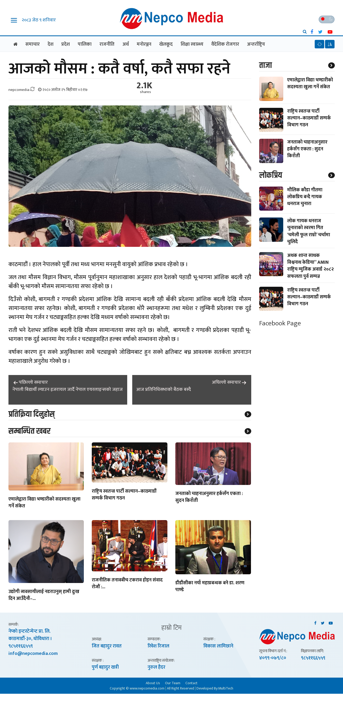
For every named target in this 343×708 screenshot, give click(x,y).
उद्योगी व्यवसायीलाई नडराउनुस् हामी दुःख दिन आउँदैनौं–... (43, 595)
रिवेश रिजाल (158, 646)
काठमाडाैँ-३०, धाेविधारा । (30, 638)
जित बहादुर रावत (107, 646)
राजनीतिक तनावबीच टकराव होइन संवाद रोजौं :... (127, 584)
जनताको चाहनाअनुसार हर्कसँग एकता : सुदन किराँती (209, 497)
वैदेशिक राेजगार (225, 44)
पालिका (85, 44)
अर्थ (125, 44)
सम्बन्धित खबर (29, 431)
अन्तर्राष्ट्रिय (256, 44)
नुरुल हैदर (156, 667)
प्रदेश (65, 44)
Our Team (172, 683)
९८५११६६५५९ (20, 646)
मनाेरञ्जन (144, 44)
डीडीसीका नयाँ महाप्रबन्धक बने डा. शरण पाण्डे (209, 587)
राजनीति (107, 44)
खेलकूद (166, 44)
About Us (153, 683)
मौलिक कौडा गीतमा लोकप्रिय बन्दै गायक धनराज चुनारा (304, 197)
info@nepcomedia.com (33, 653)
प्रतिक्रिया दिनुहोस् (31, 414)
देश (50, 44)
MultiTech (225, 688)
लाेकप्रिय (270, 175)
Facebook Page (280, 323)
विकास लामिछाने (218, 646)
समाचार (32, 44)
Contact (191, 683)
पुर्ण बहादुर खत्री (105, 667)
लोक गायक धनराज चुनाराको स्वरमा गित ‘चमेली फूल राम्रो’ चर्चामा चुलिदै (308, 231)
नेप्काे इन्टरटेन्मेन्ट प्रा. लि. (29, 631)
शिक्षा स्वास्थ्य (192, 44)
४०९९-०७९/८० (272, 658)
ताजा (265, 65)
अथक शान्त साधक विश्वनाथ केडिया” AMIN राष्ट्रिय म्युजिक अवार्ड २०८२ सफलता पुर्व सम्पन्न (310, 266)
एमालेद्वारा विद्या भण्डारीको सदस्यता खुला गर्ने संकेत (44, 503)
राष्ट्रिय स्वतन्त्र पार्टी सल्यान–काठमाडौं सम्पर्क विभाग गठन (124, 495)
